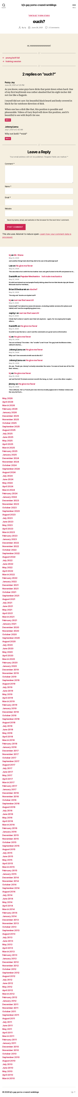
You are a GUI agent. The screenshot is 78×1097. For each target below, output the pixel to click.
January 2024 (9, 497)
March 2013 (8, 951)
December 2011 (10, 1004)
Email (8, 197)
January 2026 (9, 412)
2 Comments (54, 27)
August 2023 (9, 514)
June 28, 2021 (37, 27)
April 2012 (7, 990)
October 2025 (9, 423)
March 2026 (8, 405)
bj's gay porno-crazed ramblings (39, 5)
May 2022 (7, 567)
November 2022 (10, 546)
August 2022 (8, 557)
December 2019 (10, 669)
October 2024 (9, 465)
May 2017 (7, 775)
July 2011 (7, 1022)
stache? (33, 289)
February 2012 (9, 997)
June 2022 (7, 564)
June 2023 (7, 521)
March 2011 (8, 1036)
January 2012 (9, 1001)
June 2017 (7, 772)
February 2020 (10, 662)
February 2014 (9, 913)
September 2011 (10, 1015)
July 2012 (7, 979)
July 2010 (7, 1064)
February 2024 (9, 493)
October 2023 (9, 507)
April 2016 (7, 821)
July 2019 (7, 687)
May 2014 (7, 902)
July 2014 (7, 895)
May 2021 (7, 610)
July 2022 (7, 560)
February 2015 (9, 870)
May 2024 (7, 483)
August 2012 (8, 976)
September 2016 (10, 803)
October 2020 (9, 634)
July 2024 (7, 476)
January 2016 (9, 832)
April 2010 (7, 1075)
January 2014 (9, 916)
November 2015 (10, 839)
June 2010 (7, 1068)
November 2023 (10, 504)
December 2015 (10, 835)
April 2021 (7, 613)
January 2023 (9, 539)
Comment (10, 164)
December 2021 (10, 585)
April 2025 (7, 444)
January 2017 (9, 789)
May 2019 (7, 694)
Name (8, 186)
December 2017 (10, 750)
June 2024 (7, 479)
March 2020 (8, 659)
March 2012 (8, 994)
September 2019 (10, 680)
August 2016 (8, 807)
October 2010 (9, 1053)
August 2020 (9, 641)
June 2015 (7, 856)
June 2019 (7, 691)
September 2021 (10, 595)
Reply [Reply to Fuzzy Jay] (8, 120)
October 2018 (9, 715)
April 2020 (7, 655)
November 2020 (10, 631)
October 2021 (9, 592)
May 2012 (7, 987)
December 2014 (10, 877)
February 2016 (9, 828)
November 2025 (10, 419)
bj (25, 27)
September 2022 (11, 553)
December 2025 (10, 416)
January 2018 (9, 747)
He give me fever (24, 266)
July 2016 (7, 810)
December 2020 (10, 627)
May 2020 (7, 652)
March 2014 (8, 909)
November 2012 (10, 965)
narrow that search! (24, 300)
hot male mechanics (41, 276)
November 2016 (10, 796)
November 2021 (10, 588)
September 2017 (10, 761)
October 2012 (9, 969)
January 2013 (9, 958)
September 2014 (10, 888)
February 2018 (9, 743)
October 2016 (9, 800)
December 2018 (10, 712)
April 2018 (7, 736)
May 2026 (7, 398)
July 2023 (7, 518)
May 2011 (7, 1029)
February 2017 (9, 786)
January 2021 (9, 624)
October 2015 (9, 842)
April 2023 (7, 528)
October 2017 (9, 758)
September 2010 (11, 1057)
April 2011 (7, 1032)
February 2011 (9, 1039)
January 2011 (9, 1043)
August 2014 (8, 891)
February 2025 (9, 451)
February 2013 (9, 955)
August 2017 (8, 765)
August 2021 (8, 599)
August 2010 (8, 1061)
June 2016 (7, 814)
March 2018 (8, 740)
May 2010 (7, 1071)
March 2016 (8, 824)
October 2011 (9, 1011)
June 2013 (7, 941)
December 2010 (10, 1046)
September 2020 (11, 638)
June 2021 (7, 606)
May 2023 (7, 525)
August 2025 (9, 430)
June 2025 (7, 437)
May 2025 (7, 440)
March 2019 (8, 701)
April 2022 (7, 571)
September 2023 (11, 511)
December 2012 (10, 962)
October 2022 (9, 550)
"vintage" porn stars (39, 16)
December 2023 (10, 500)
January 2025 (9, 454)
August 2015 (8, 849)
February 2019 (9, 705)
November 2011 (10, 1008)
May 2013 (7, 944)
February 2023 (9, 536)
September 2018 (10, 719)
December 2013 (10, 920)
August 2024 (9, 472)
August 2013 (8, 934)
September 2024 (11, 469)
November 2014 (10, 881)
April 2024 (7, 486)
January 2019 (9, 708)
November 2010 (10, 1050)
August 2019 (8, 684)
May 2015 (7, 860)
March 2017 (8, 782)
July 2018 (7, 726)
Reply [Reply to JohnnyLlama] (8, 138)
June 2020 (7, 648)
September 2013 (10, 930)
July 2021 (7, 602)
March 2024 (8, 490)
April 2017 (7, 779)
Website (8, 209)
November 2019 (10, 673)
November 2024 (10, 462)
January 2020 (9, 666)
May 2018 (7, 733)
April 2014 (7, 905)
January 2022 (9, 581)
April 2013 (7, 948)
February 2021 (9, 620)
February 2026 (9, 409)
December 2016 (10, 793)
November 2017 (10, 754)
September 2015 (10, 846)
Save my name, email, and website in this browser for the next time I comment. (38, 220)
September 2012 (10, 972)
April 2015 (7, 863)
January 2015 (9, 874)
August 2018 (8, 722)
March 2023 (8, 532)
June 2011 (7, 1025)
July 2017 (7, 768)
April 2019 (7, 698)
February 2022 (9, 578)
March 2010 (8, 1078)
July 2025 (7, 433)
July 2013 (7, 937)
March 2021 (8, 617)
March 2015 (8, 867)
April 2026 (7, 402)
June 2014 (7, 898)
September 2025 (11, 426)
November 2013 (10, 923)
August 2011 (8, 1018)
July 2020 (7, 645)
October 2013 (9, 927)
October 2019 (9, 676)
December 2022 (10, 543)
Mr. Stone (18, 255)
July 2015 (7, 853)
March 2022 (8, 574)
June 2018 (7, 729)
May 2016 (7, 817)
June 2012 (7, 983)
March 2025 (8, 447)
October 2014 (9, 884)
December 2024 (10, 458)
